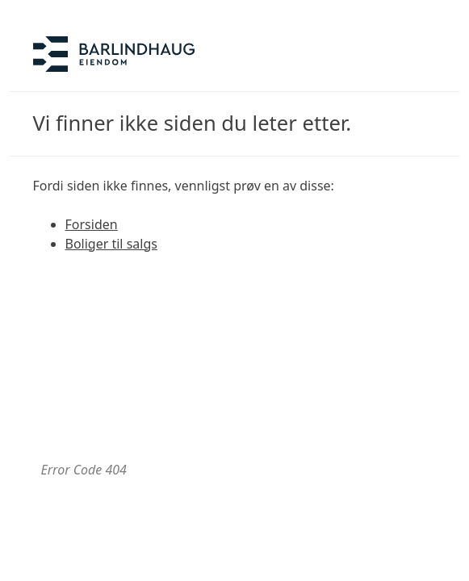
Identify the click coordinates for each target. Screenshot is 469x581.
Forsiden (91, 224)
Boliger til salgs (111, 244)
